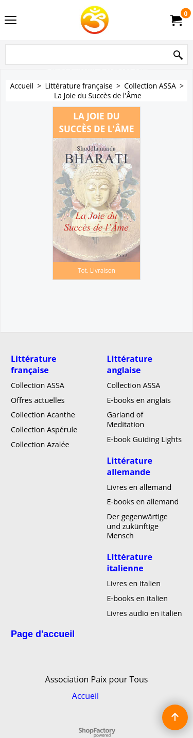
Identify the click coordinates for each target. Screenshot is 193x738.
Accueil (85, 695)
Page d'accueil (43, 634)
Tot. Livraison (96, 270)
